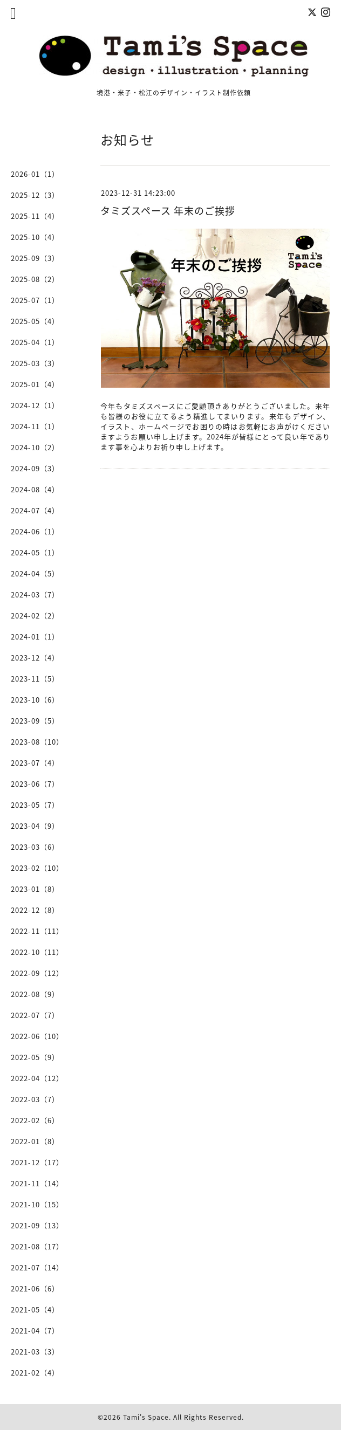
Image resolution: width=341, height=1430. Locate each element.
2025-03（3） (35, 363)
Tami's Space (146, 1417)
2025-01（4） (35, 384)
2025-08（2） (35, 279)
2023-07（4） (35, 763)
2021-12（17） (37, 1162)
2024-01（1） (35, 636)
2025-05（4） (35, 321)
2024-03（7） (35, 594)
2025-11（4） (35, 216)
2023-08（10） (37, 742)
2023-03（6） (35, 847)
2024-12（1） (35, 405)
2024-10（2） (35, 447)
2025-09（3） (35, 258)
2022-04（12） (37, 1078)
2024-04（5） (35, 573)
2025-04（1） (35, 342)
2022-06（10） (37, 1036)
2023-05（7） (35, 805)
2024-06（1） (35, 531)
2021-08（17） (37, 1246)
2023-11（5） (35, 678)
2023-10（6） (35, 700)
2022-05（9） (35, 1057)
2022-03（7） (35, 1099)
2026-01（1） (35, 174)
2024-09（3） (35, 468)
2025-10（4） (35, 237)
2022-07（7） (35, 1015)
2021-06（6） (35, 1288)
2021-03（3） (35, 1351)
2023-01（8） (35, 889)
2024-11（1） (35, 426)
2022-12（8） (35, 910)
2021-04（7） (35, 1330)
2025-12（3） (35, 195)
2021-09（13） (37, 1225)
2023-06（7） (35, 784)
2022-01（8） (35, 1141)
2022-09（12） (37, 973)
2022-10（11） (37, 952)
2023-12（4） (35, 657)
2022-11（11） (37, 931)
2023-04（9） (35, 826)
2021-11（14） (37, 1183)
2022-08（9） (35, 994)
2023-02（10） (37, 868)
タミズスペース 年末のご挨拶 (167, 210)
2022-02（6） (35, 1120)
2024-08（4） (35, 489)
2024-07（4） (35, 510)
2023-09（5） (35, 721)
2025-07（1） (35, 300)
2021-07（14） (37, 1267)
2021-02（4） (35, 1372)
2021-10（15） (37, 1204)
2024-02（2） (35, 615)
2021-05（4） (35, 1309)
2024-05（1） (35, 552)
